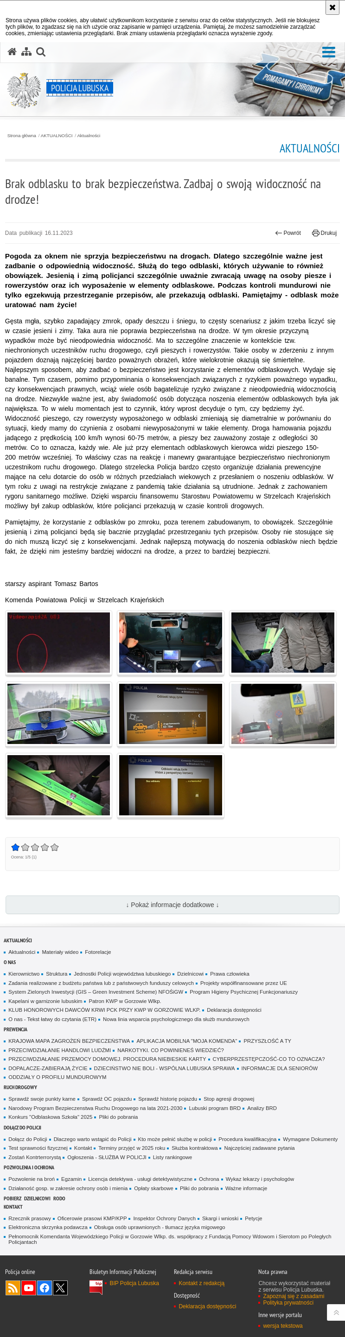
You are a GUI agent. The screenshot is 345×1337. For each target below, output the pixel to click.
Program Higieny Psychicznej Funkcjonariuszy (244, 992)
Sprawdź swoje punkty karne (42, 1099)
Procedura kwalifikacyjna (247, 1139)
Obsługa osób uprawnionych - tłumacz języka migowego (159, 1227)
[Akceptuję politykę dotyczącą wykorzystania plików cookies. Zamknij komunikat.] (332, 7)
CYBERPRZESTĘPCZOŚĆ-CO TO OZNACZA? (269, 1059)
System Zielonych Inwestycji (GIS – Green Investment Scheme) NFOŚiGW (95, 992)
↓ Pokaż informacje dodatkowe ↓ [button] (172, 904)
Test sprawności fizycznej (38, 1148)
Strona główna (21, 135)
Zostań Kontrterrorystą (34, 1157)
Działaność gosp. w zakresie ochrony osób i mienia (68, 1188)
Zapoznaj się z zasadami (293, 1296)
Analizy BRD (262, 1108)
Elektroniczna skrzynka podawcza (47, 1227)
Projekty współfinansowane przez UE (243, 983)
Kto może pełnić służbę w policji (175, 1139)
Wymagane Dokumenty (310, 1139)
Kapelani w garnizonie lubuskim (45, 1001)
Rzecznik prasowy (29, 1218)
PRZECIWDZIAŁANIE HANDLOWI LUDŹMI (59, 1050)
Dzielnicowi (190, 974)
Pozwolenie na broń (31, 1179)
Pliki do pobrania (118, 1117)
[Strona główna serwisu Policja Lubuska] (12, 52)
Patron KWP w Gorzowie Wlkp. (125, 1001)
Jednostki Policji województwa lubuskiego (122, 974)
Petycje (253, 1218)
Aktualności (88, 135)
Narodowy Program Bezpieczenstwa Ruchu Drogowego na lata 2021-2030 (95, 1108)
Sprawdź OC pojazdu (107, 1099)
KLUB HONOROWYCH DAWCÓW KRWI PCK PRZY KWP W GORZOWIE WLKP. (104, 1010)
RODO (59, 1198)
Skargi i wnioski (220, 1218)
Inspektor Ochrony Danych (164, 1218)
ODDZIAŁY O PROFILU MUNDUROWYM (57, 1077)
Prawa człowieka (229, 974)
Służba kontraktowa (194, 1148)
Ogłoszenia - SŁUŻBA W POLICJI (106, 1157)
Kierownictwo (23, 974)
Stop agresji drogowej (229, 1099)
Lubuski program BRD (215, 1108)
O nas (10, 962)
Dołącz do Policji (22, 1127)
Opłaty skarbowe (153, 1188)
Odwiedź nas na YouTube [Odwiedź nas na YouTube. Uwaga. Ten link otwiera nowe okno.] (28, 1287)
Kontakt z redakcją (201, 1283)
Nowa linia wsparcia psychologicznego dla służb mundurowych (176, 1019)
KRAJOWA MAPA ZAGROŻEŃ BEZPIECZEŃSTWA (69, 1041)
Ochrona (209, 1179)
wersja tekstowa (282, 1326)
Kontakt (83, 1148)
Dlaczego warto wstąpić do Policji (93, 1139)
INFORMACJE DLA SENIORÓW (280, 1068)
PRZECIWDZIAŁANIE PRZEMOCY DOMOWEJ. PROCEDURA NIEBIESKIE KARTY (107, 1059)
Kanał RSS (13, 1287)
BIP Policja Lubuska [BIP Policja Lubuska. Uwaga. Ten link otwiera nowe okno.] (134, 1283)
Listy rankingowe (172, 1157)
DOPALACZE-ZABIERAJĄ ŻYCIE (47, 1068)
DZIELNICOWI (37, 1198)
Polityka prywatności (288, 1302)
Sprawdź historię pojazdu (167, 1099)
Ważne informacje (246, 1188)
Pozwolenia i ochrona (29, 1167)
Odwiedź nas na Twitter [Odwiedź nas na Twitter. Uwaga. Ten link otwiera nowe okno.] (60, 1287)
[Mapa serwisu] (26, 52)
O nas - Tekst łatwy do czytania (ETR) (52, 1019)
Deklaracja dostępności (234, 1010)
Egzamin (71, 1179)
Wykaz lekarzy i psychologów (260, 1179)
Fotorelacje (98, 952)
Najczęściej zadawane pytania (259, 1148)
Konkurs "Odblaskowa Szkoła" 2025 (50, 1117)
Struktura (56, 974)
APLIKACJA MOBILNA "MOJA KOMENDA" (186, 1041)
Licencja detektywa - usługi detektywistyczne (140, 1179)
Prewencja (15, 1029)
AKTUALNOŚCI (57, 135)
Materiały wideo (60, 952)
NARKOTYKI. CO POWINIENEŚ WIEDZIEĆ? (170, 1050)
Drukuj (324, 233)
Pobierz (12, 1198)
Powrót (288, 233)
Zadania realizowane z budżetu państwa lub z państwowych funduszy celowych (101, 983)
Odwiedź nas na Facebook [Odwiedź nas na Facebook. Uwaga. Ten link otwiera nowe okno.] (44, 1287)
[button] (328, 52)
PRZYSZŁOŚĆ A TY (267, 1041)
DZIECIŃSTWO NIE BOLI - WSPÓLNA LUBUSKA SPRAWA (164, 1068)
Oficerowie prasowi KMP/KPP (92, 1218)
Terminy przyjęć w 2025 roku (131, 1148)
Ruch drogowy (20, 1087)
